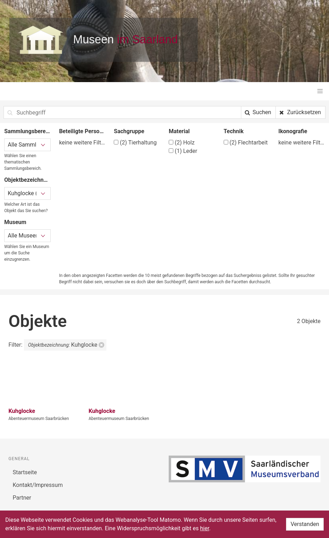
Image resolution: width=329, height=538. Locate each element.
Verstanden (305, 524)
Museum (15, 222)
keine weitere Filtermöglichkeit (82, 142)
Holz (181, 142)
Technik (234, 131)
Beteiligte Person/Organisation (82, 131)
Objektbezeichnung (27, 180)
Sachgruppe (129, 131)
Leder (183, 151)
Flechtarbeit (246, 142)
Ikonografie (292, 131)
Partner (22, 497)
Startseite (25, 472)
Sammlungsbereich (27, 131)
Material (179, 131)
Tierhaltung (135, 142)
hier (204, 528)
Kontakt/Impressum (38, 485)
